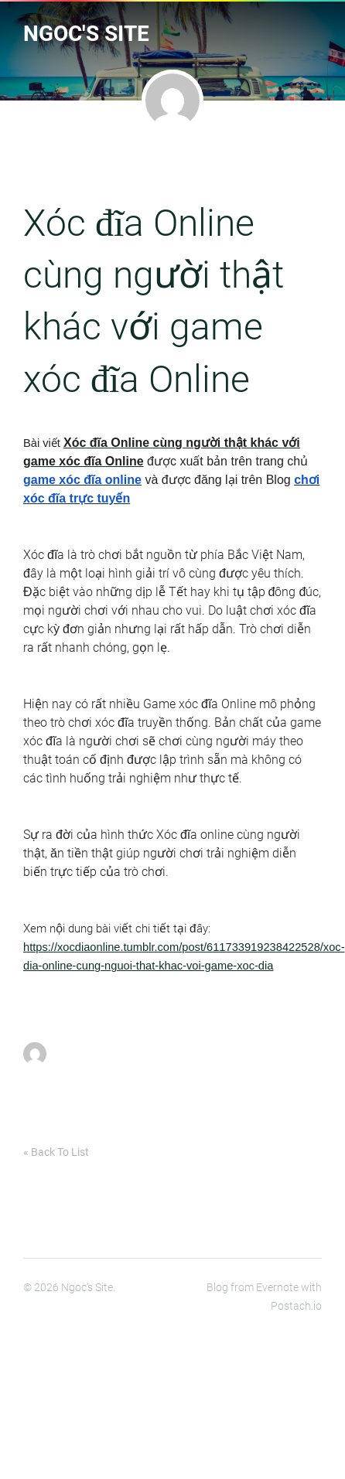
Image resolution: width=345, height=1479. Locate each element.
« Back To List (56, 1152)
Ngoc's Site (86, 33)
